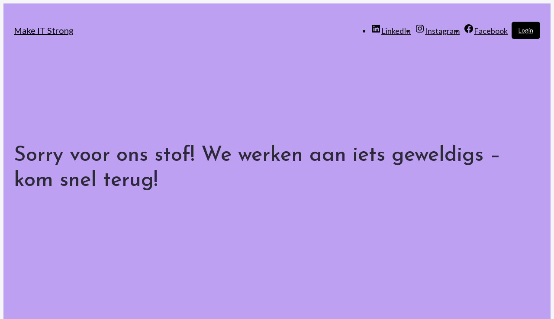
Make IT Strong (44, 30)
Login (526, 30)
